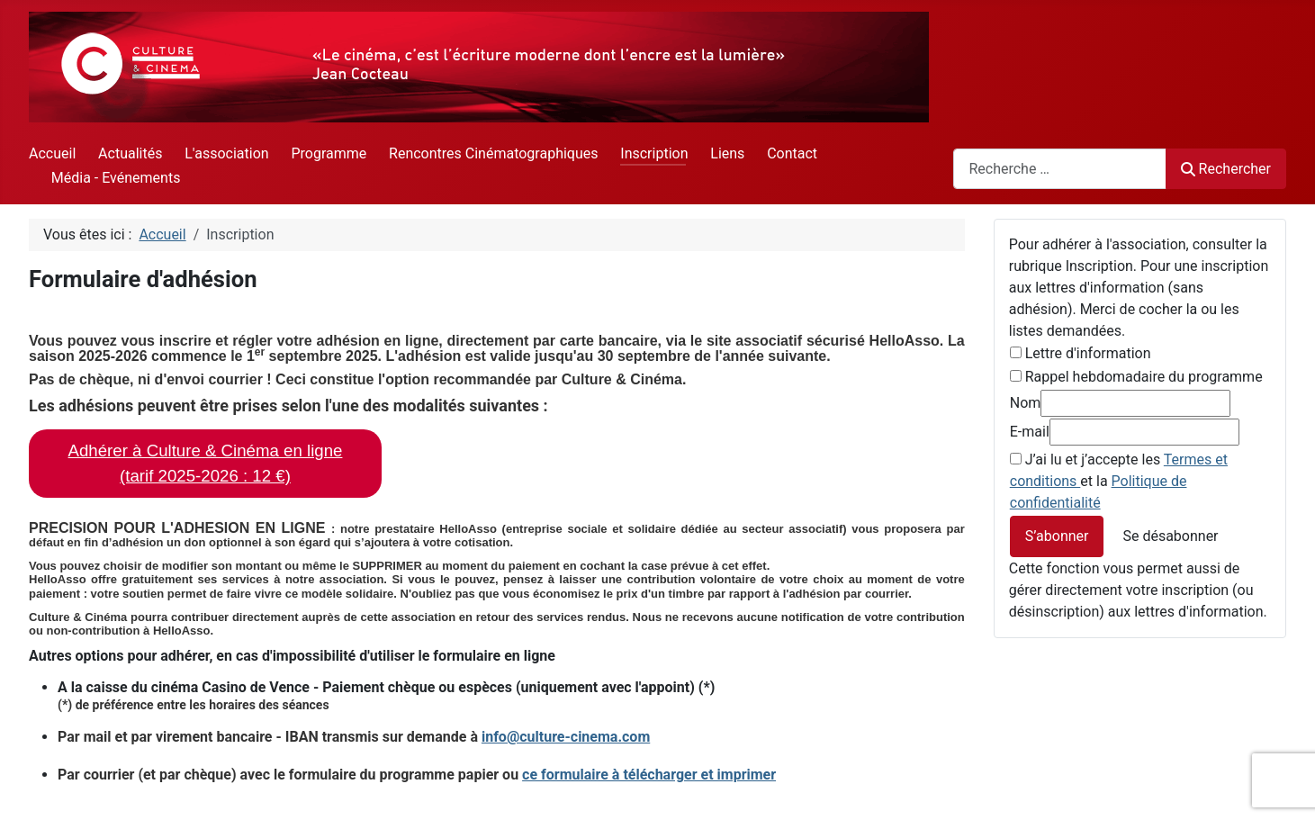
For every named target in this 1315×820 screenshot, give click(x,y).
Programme (328, 153)
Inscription (654, 153)
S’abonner (1057, 536)
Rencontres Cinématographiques (493, 153)
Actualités (130, 153)
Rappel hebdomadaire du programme (1144, 376)
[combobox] (1059, 169)
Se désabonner (1170, 536)
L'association (226, 153)
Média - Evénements (116, 177)
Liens (727, 153)
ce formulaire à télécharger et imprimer (649, 774)
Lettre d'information (1088, 353)
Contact (792, 153)
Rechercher (1226, 168)
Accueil (52, 153)
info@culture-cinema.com (566, 736)
